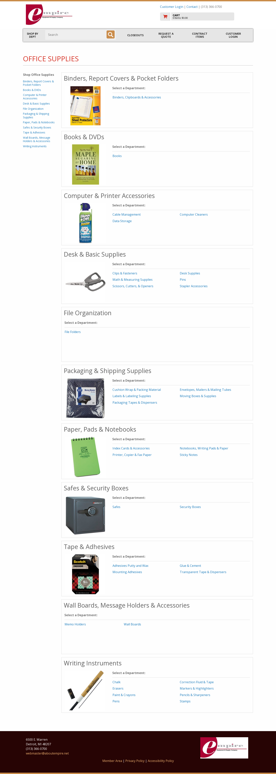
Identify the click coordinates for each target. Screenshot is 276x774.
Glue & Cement (190, 566)
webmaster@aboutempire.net (47, 753)
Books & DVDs (32, 90)
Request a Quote (166, 35)
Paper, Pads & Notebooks (39, 122)
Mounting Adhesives (127, 572)
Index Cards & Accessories (131, 448)
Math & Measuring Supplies (133, 279)
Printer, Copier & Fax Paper (132, 455)
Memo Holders (75, 624)
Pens (116, 701)
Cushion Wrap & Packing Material (137, 390)
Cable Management (127, 214)
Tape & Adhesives (34, 132)
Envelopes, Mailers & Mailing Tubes (205, 390)
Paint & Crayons (124, 695)
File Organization (33, 108)
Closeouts (135, 35)
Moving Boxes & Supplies (198, 396)
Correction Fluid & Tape (197, 682)
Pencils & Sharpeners (195, 695)
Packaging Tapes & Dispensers (135, 402)
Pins (183, 279)
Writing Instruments (35, 146)
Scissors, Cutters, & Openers (133, 286)
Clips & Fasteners (125, 273)
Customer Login (171, 7)
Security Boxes (190, 507)
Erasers (118, 688)
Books (117, 156)
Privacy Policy (135, 761)
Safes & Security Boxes (37, 127)
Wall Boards (132, 624)
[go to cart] (205, 16)
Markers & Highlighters (197, 688)
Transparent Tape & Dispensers (203, 572)
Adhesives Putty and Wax (130, 566)
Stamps (185, 701)
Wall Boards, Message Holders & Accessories (36, 139)
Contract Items (199, 35)
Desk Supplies (190, 273)
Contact (192, 7)
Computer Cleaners (194, 214)
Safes (116, 507)
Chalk (117, 682)
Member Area (112, 761)
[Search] (111, 34)
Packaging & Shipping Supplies (36, 115)
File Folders (73, 332)
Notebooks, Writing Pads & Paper (204, 448)
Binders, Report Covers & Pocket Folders (38, 83)
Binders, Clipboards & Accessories (137, 97)
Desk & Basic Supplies (36, 103)
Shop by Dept (32, 35)
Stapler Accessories (194, 286)
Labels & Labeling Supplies (132, 396)
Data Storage (122, 221)
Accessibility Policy (161, 761)
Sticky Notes (189, 455)
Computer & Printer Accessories (35, 96)
